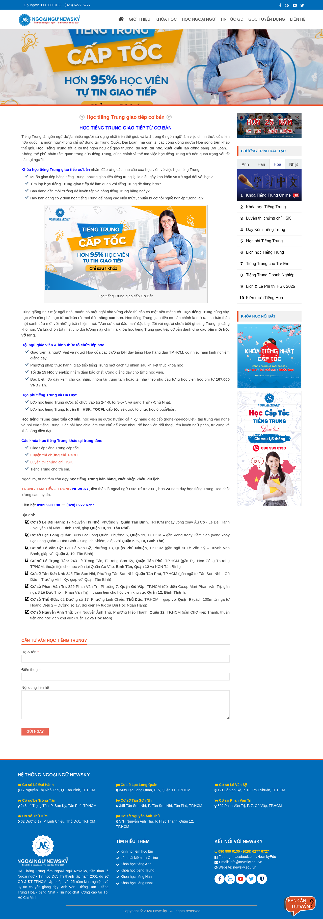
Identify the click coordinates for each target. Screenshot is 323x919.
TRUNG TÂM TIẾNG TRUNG (46, 489)
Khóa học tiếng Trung (137, 870)
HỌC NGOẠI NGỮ (198, 19)
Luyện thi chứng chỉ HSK (51, 462)
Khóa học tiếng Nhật (137, 883)
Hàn (261, 164)
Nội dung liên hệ (125, 690)
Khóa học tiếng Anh (136, 864)
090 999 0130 (51, 5)
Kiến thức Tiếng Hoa (264, 298)
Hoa (277, 164)
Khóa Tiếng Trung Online (268, 195)
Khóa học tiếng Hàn (136, 877)
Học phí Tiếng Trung (264, 241)
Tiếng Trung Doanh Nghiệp (270, 275)
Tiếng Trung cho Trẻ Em (267, 263)
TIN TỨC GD (232, 19)
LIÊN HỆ (297, 19)
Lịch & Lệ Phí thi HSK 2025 (270, 286)
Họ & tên (125, 655)
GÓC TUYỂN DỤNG (266, 19)
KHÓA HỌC (166, 19)
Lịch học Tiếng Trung (265, 252)
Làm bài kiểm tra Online (139, 858)
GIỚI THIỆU (139, 19)
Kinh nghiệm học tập (137, 851)
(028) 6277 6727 (78, 5)
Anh (245, 164)
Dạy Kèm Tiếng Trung (265, 229)
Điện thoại (125, 672)
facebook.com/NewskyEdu (255, 857)
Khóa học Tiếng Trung (266, 207)
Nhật (293, 164)
